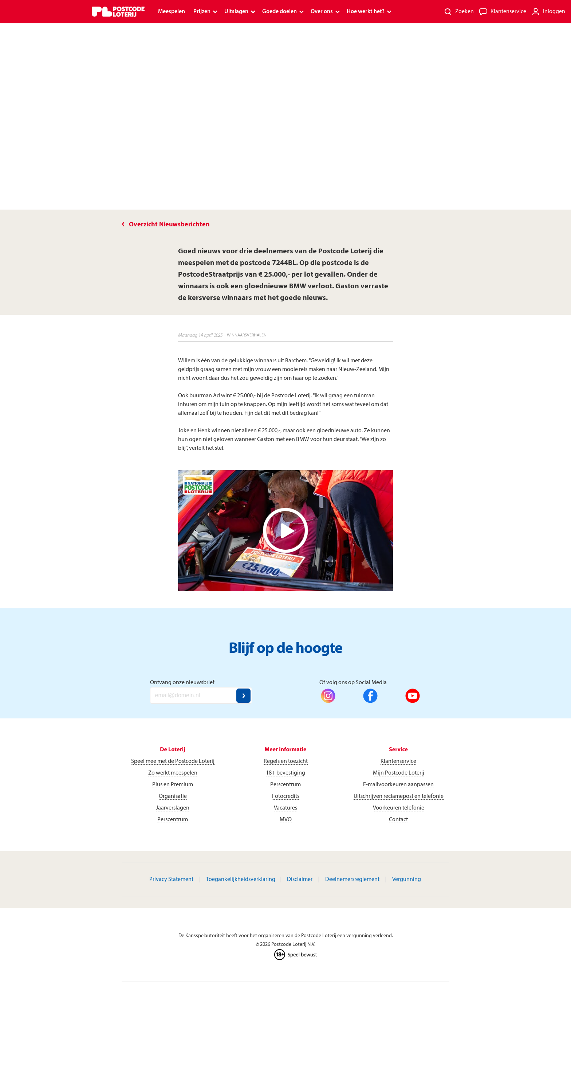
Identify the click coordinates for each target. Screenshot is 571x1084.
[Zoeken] (458, 11)
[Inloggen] (548, 11)
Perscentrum (172, 820)
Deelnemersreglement (352, 879)
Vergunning (406, 879)
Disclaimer (299, 879)
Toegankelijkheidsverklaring (240, 879)
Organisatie (173, 796)
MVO (286, 820)
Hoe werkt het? (366, 12)
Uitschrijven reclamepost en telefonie (399, 796)
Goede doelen (279, 12)
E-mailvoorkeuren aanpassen (398, 785)
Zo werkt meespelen (172, 773)
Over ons (322, 12)
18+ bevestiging (285, 773)
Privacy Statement (171, 879)
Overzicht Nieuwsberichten (169, 224)
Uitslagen (236, 12)
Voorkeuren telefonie (398, 808)
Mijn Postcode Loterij (398, 773)
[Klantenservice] (502, 11)
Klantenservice (398, 761)
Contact (398, 820)
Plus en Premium (172, 785)
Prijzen (201, 12)
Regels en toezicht (286, 761)
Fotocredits (285, 796)
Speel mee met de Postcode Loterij (172, 761)
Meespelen (171, 12)
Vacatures (285, 808)
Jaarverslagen (172, 808)
